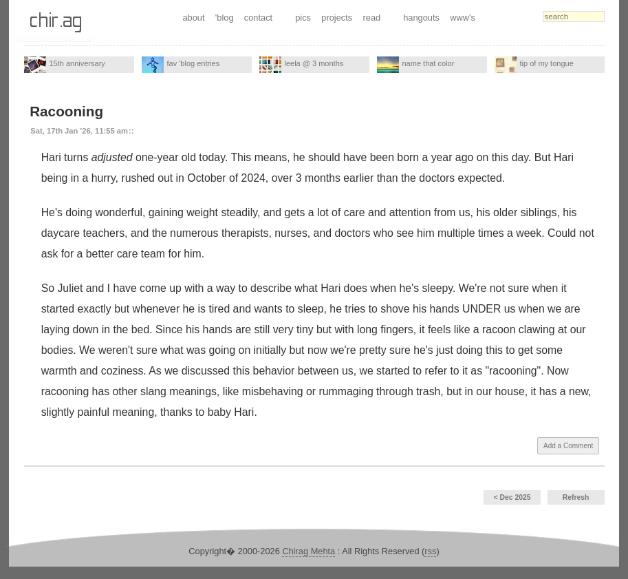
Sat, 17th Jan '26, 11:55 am (79, 131)
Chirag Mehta (308, 551)
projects (336, 17)
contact (258, 17)
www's (462, 17)
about (193, 17)
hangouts (421, 17)
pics (303, 17)
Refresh (576, 497)
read (372, 17)
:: (131, 131)
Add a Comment (568, 446)
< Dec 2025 (512, 497)
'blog (224, 17)
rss (430, 551)
